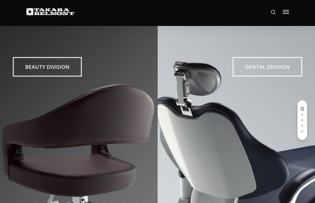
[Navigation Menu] (286, 13)
